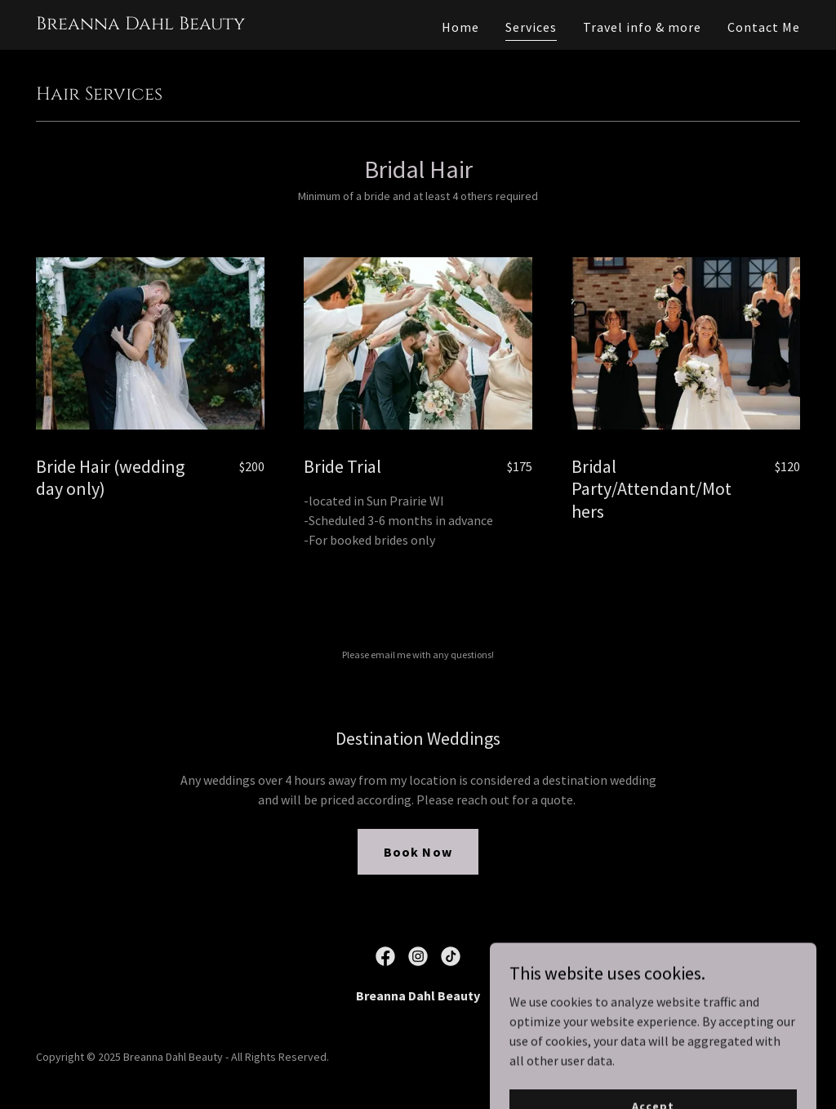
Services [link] (531, 27)
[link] (140, 24)
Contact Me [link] (763, 27)
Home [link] (460, 27)
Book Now (417, 852)
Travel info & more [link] (642, 27)
